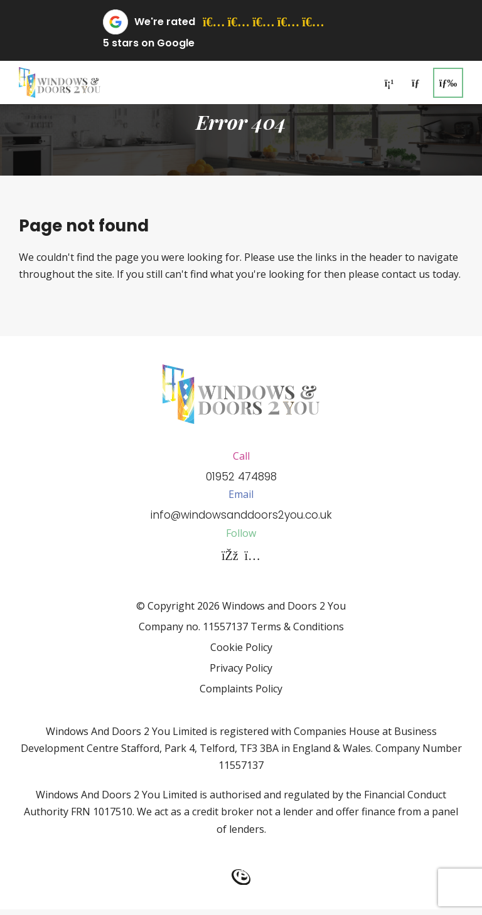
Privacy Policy (241, 674)
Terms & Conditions (297, 633)
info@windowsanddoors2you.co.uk (241, 520)
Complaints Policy (241, 695)
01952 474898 (241, 478)
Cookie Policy (241, 653)
